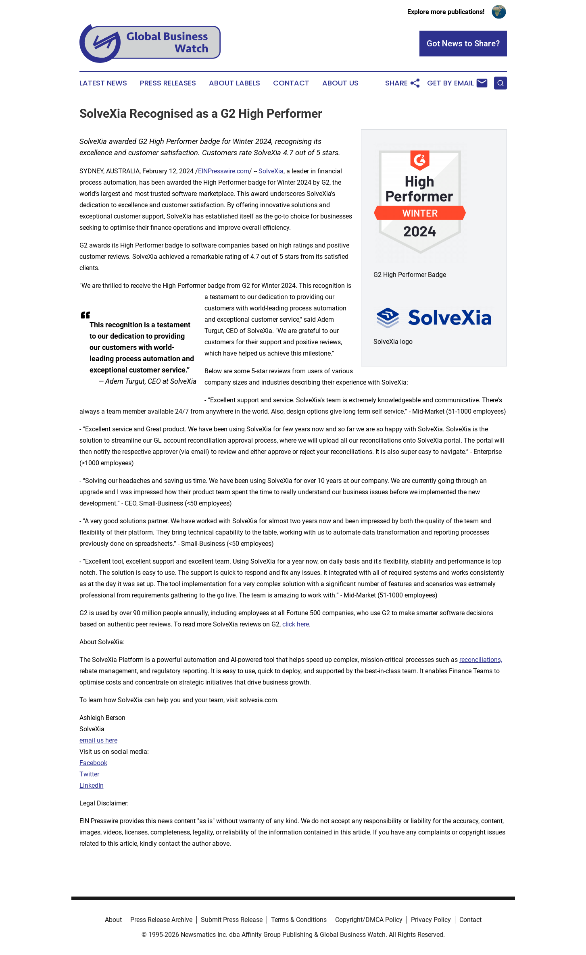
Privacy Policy (431, 920)
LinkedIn (91, 785)
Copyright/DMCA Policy (368, 920)
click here (295, 624)
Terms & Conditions (299, 920)
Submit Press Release (232, 920)
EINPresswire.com (223, 171)
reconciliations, (480, 660)
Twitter (89, 774)
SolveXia (271, 171)
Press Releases (168, 83)
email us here (98, 740)
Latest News (103, 83)
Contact (291, 83)
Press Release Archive (161, 920)
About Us (340, 83)
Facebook (93, 763)
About (113, 920)
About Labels (234, 83)
